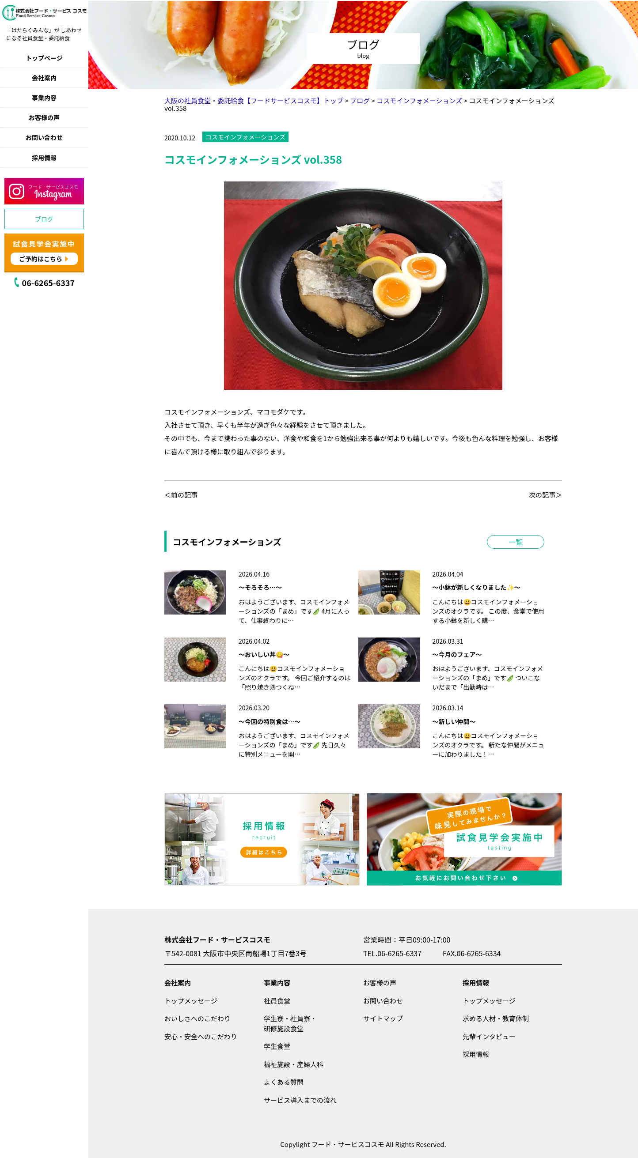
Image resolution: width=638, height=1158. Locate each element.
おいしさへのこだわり (197, 1018)
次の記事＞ (545, 494)
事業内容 (44, 97)
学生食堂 (277, 1046)
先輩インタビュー (489, 1036)
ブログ (44, 219)
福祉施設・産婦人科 (293, 1064)
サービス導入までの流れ (300, 1100)
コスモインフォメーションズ (245, 136)
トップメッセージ (190, 1000)
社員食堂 (277, 1000)
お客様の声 (44, 117)
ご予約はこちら (40, 258)
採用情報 (44, 157)
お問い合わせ (44, 137)
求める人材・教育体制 (496, 1018)
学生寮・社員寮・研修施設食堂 (290, 1023)
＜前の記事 (180, 494)
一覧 (516, 541)
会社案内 (44, 77)
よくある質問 (284, 1081)
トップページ (44, 57)
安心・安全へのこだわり (200, 1036)
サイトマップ (383, 1018)
